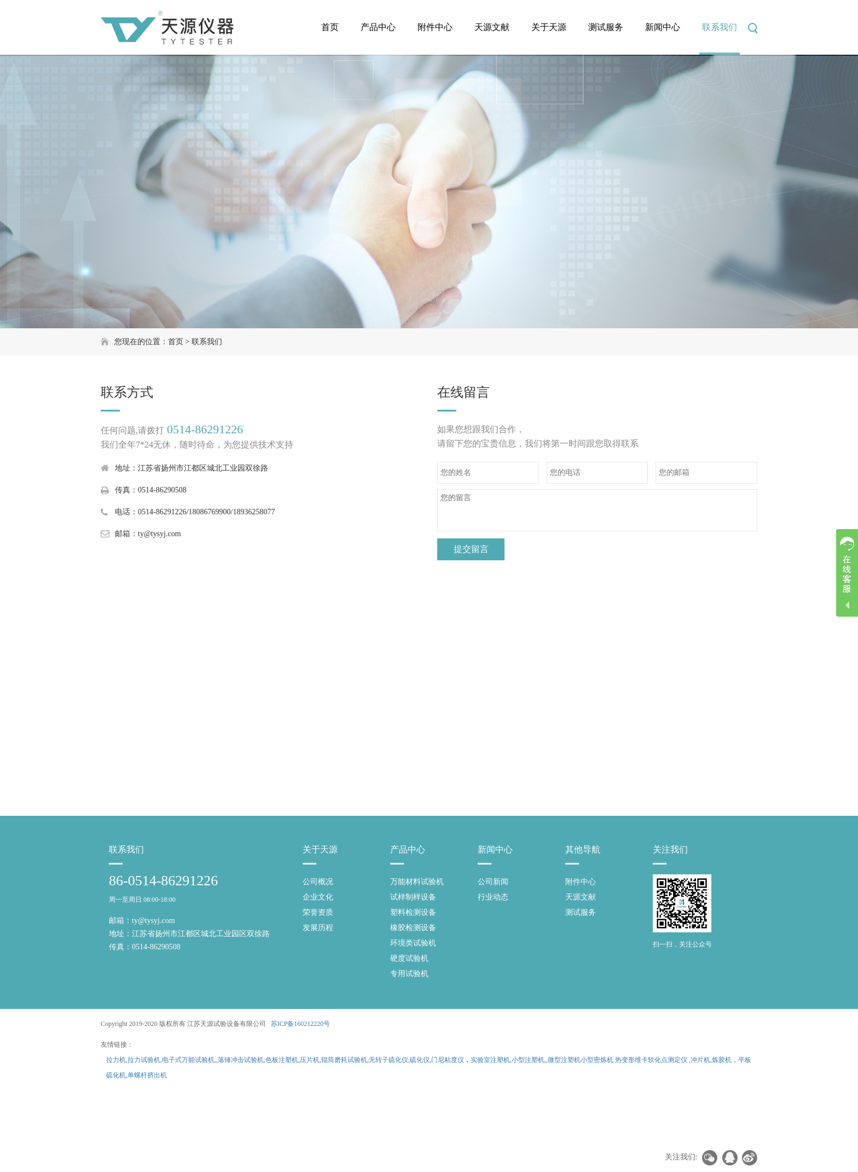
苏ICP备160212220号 (301, 1024)
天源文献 (491, 27)
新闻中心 (662, 27)
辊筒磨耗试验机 (344, 1060)
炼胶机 (722, 1060)
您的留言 (597, 510)
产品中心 (378, 27)
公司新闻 (493, 882)
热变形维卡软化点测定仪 (651, 1060)
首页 (330, 27)
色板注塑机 (281, 1060)
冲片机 (700, 1060)
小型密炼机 (597, 1060)
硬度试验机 (409, 958)
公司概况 (318, 882)
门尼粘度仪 (447, 1060)
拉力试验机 (143, 1060)
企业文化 (318, 897)
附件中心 (435, 27)
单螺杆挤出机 (147, 1075)
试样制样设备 (413, 897)
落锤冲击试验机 (241, 1060)
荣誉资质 (318, 912)
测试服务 (605, 27)
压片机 (310, 1060)
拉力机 (116, 1060)
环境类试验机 (413, 943)
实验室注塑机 (490, 1060)
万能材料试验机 (417, 882)
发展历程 (318, 928)
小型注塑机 (528, 1060)
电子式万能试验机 (188, 1060)
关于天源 (548, 27)
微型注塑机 (564, 1060)
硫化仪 (420, 1060)
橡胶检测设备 (413, 928)
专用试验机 (409, 974)
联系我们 (719, 27)
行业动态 (493, 897)
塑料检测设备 (413, 912)
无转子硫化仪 (388, 1060)
